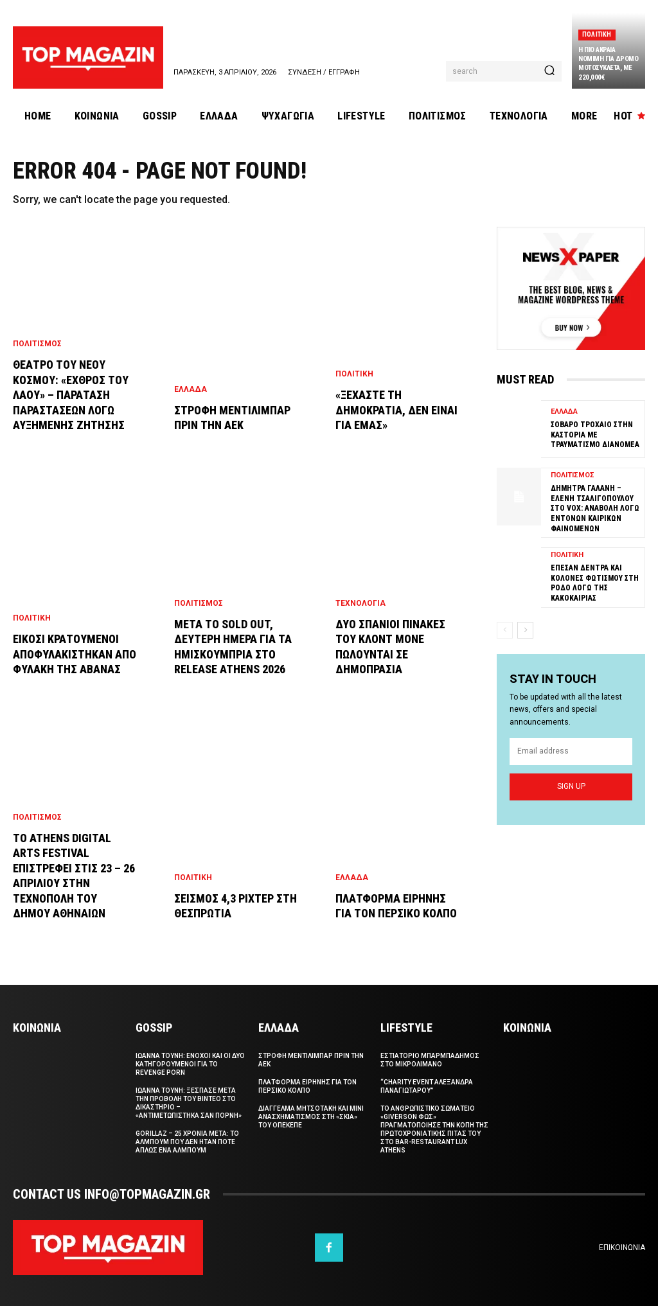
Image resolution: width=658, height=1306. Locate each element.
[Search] (549, 71)
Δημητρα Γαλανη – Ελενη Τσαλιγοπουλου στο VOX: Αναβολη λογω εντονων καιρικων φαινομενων (595, 508)
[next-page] (525, 630)
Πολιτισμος (37, 344)
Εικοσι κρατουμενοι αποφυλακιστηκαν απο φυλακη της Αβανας (74, 654)
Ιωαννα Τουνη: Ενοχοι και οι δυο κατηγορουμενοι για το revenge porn (190, 1064)
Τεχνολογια (360, 603)
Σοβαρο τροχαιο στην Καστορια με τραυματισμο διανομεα (595, 434)
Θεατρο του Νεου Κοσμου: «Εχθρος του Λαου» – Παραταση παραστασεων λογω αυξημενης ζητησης (71, 395)
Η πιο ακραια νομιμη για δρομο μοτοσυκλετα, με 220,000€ (608, 64)
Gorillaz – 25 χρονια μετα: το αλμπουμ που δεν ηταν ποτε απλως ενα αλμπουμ (187, 1142)
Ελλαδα (190, 389)
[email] (571, 751)
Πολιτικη (597, 34)
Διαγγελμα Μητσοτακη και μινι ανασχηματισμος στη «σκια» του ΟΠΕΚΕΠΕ (311, 1117)
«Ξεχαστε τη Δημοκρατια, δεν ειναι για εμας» (396, 410)
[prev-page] (505, 630)
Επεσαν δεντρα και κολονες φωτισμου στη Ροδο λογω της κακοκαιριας (595, 583)
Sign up (571, 786)
